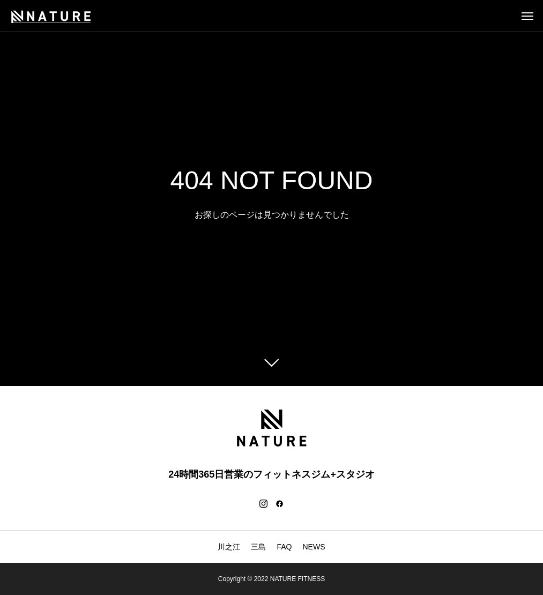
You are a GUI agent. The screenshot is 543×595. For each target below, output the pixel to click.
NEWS (314, 546)
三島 (258, 546)
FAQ (284, 546)
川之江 (229, 546)
